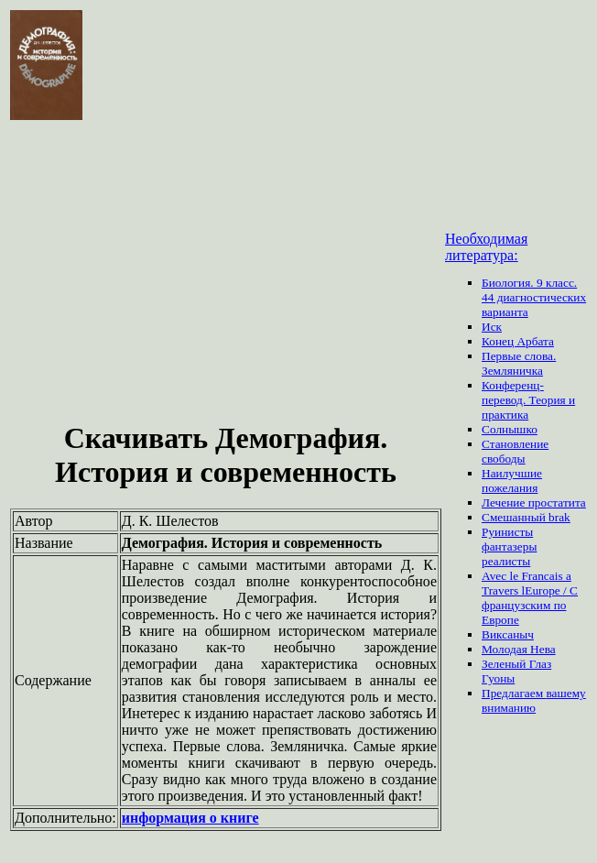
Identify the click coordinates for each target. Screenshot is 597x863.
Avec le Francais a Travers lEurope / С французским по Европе (530, 598)
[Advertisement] (225, 273)
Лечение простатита (534, 502)
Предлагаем (514, 693)
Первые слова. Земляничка (519, 363)
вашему (565, 693)
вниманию (509, 708)
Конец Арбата (518, 341)
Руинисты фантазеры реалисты (509, 546)
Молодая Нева (519, 649)
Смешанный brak (526, 517)
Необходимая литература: (486, 247)
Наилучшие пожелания (512, 480)
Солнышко (509, 429)
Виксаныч (508, 634)
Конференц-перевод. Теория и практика (528, 399)
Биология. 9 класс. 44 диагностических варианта (534, 297)
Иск (492, 326)
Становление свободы (515, 451)
